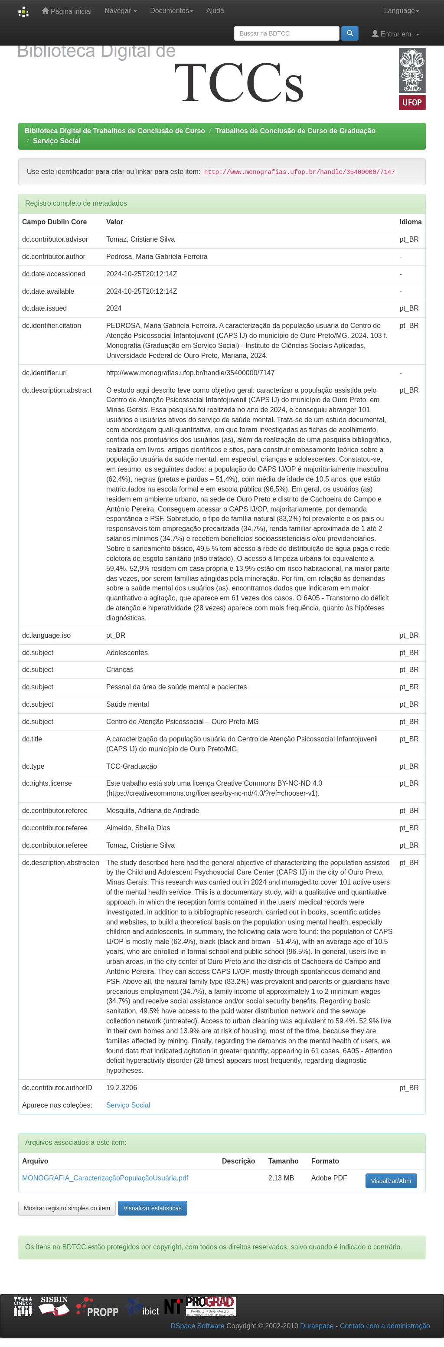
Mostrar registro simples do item (67, 1208)
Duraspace (316, 1326)
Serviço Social (56, 140)
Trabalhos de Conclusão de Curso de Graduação (295, 130)
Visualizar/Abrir (391, 1180)
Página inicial (66, 11)
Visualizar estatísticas (153, 1208)
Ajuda (215, 10)
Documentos (171, 10)
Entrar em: (395, 33)
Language (401, 10)
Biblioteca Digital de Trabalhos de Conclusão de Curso (115, 130)
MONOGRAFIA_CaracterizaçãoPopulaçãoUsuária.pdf (105, 1178)
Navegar (120, 10)
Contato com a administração (385, 1326)
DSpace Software (197, 1326)
